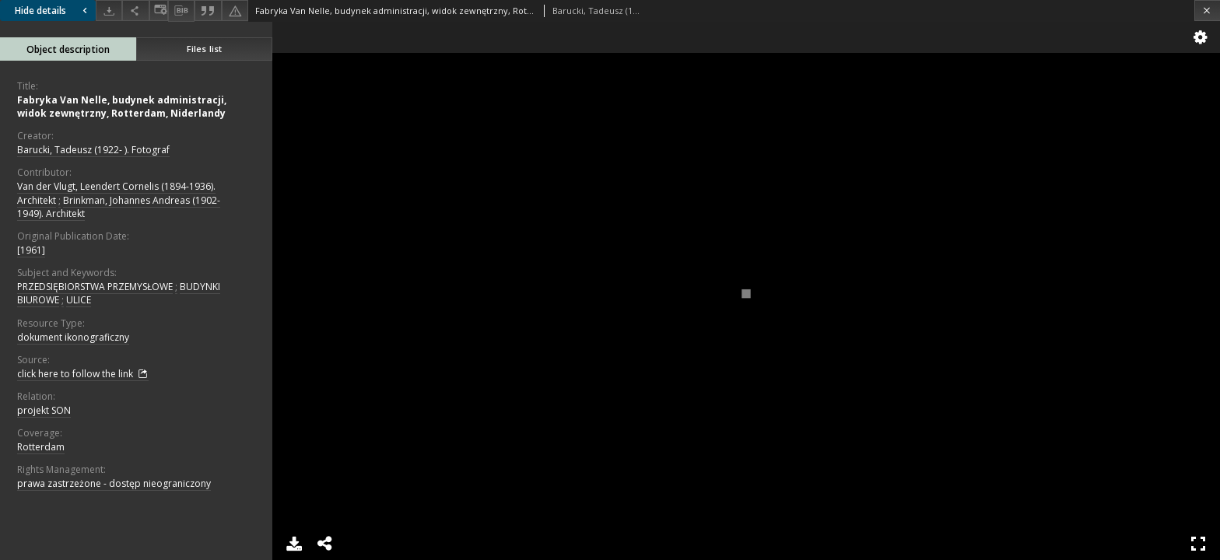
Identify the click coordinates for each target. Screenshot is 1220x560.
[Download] (109, 10)
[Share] (135, 10)
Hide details (53, 10)
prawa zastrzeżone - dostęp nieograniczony (114, 483)
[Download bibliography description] (181, 11)
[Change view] (158, 10)
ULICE (78, 299)
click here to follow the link (83, 374)
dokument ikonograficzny (73, 337)
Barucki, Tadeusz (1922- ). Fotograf (93, 149)
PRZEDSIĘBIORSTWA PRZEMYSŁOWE (95, 286)
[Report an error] (235, 10)
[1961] (31, 250)
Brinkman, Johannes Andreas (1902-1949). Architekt (118, 207)
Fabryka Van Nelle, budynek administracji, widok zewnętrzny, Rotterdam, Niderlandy (121, 106)
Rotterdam (41, 446)
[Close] (1207, 10)
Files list (204, 48)
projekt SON (44, 410)
